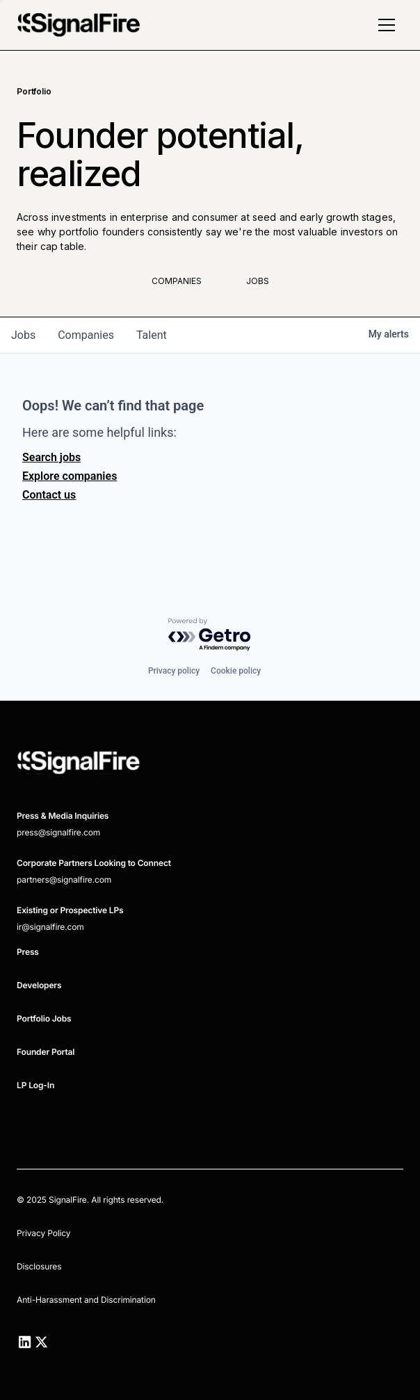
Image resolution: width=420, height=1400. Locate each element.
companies (86, 335)
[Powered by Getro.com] (210, 635)
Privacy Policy (43, 1233)
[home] (78, 25)
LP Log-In (35, 1085)
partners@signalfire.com (64, 879)
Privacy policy (174, 671)
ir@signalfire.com (50, 927)
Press (28, 952)
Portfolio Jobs (44, 1018)
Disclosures (39, 1266)
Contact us (49, 494)
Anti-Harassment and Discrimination (86, 1299)
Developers (39, 985)
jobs (23, 335)
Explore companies (69, 476)
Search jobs (51, 457)
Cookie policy (236, 671)
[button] (386, 25)
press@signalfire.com (58, 832)
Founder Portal (45, 1052)
